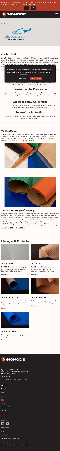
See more (4, 274)
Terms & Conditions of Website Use (11, 438)
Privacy (3, 431)
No (33, 8)
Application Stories (6, 407)
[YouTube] (8, 423)
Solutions (4, 392)
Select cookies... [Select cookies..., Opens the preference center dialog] (23, 78)
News (2, 399)
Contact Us (4, 414)
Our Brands (4, 23)
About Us (3, 403)
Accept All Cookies (36, 78)
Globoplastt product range (12, 134)
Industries (4, 385)
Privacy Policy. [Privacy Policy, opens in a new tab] (23, 74)
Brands (3, 396)
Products (3, 389)
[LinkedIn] (2, 423)
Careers (3, 410)
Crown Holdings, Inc (23, 379)
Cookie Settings (5, 442)
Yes (27, 8)
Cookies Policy (5, 427)
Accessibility (4, 435)
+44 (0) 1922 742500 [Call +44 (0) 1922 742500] (7, 376)
